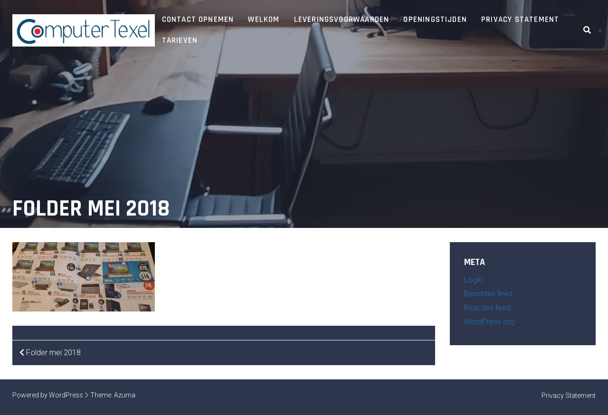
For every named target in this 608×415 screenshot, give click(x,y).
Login (473, 279)
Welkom (263, 19)
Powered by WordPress (47, 395)
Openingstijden (435, 19)
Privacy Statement (520, 19)
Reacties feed (487, 307)
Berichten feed (488, 293)
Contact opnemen (198, 19)
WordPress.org (489, 321)
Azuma (124, 395)
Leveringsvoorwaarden (342, 19)
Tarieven (180, 40)
